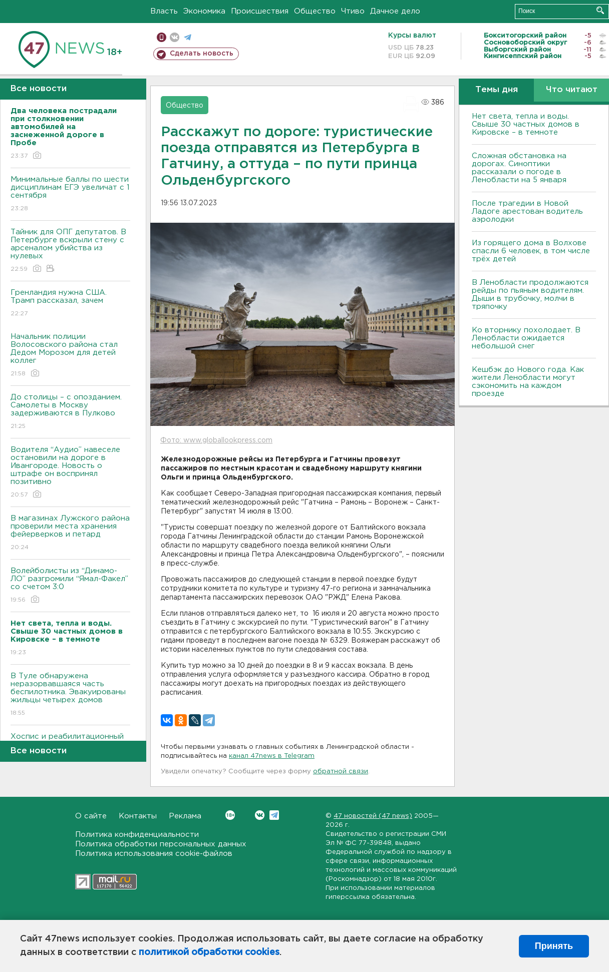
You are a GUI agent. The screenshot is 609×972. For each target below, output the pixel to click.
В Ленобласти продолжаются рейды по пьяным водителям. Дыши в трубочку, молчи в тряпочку (530, 294)
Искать (600, 10)
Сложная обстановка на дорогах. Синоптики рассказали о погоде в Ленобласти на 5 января (519, 168)
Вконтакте (230, 815)
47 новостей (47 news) (373, 816)
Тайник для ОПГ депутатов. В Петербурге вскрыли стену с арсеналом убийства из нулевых (70, 251)
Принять (554, 946)
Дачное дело (395, 11)
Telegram (274, 815)
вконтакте (174, 37)
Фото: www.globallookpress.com (216, 440)
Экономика (204, 11)
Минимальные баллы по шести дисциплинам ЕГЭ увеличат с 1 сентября (70, 194)
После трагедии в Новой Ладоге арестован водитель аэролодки (527, 211)
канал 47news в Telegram (272, 756)
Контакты (138, 816)
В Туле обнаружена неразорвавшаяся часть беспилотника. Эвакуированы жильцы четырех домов (70, 695)
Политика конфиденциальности (137, 834)
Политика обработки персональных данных (160, 844)
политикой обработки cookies (209, 952)
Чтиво (353, 11)
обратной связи (340, 771)
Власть (164, 11)
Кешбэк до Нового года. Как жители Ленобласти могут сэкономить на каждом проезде (528, 381)
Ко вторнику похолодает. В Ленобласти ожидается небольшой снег (526, 338)
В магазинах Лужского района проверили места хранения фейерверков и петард (70, 533)
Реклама (185, 816)
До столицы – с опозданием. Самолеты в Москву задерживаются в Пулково (70, 412)
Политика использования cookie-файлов (153, 853)
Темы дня (496, 90)
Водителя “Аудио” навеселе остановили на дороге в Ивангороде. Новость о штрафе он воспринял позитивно (70, 472)
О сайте (91, 816)
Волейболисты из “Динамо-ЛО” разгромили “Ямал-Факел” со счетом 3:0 (70, 586)
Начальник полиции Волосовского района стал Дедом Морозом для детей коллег (70, 355)
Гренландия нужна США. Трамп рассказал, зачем (70, 303)
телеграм (187, 37)
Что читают (571, 90)
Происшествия (259, 11)
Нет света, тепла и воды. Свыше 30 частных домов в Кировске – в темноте (525, 124)
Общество (315, 11)
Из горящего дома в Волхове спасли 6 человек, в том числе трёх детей (531, 251)
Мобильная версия (161, 37)
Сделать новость (201, 54)
